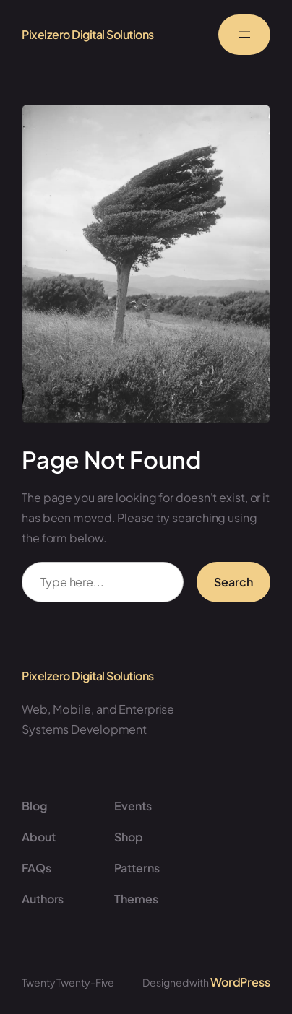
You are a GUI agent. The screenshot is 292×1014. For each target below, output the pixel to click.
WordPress (240, 981)
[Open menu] (244, 34)
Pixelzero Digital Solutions (88, 34)
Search (233, 581)
